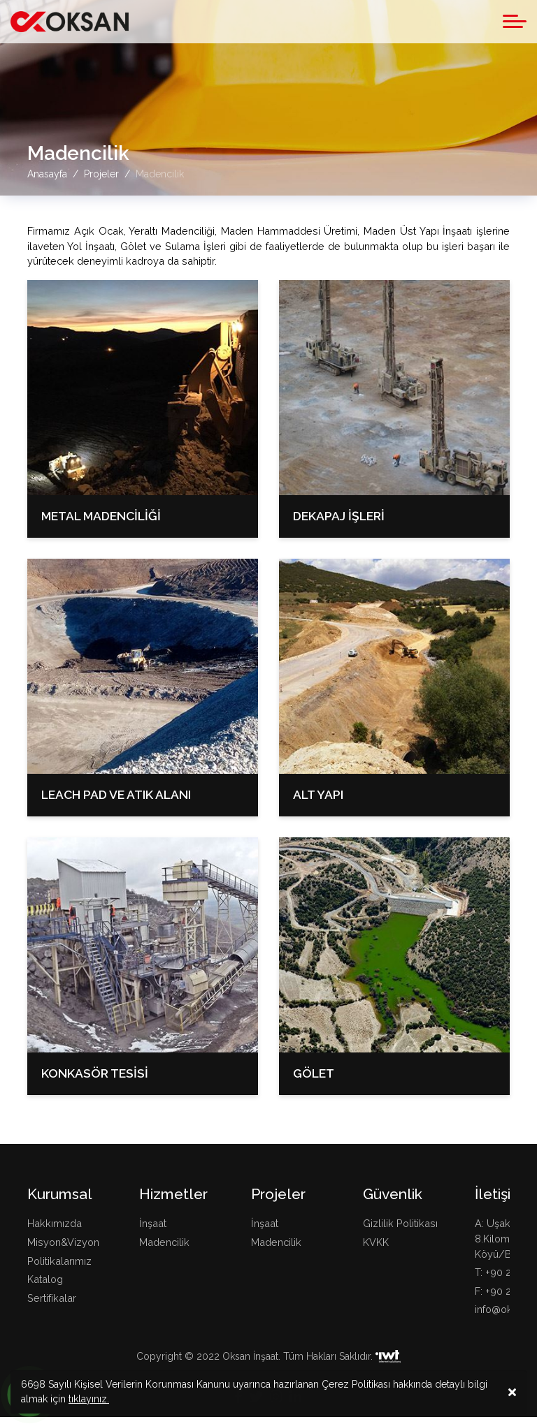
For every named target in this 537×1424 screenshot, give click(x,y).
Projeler (278, 1194)
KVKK (376, 1242)
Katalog (45, 1279)
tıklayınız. (89, 1402)
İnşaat (152, 1223)
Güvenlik (392, 1194)
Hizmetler (173, 1194)
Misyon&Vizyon (63, 1242)
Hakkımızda (54, 1223)
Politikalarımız (59, 1261)
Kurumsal (59, 1194)
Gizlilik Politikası (400, 1223)
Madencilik (164, 1242)
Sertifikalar (51, 1298)
